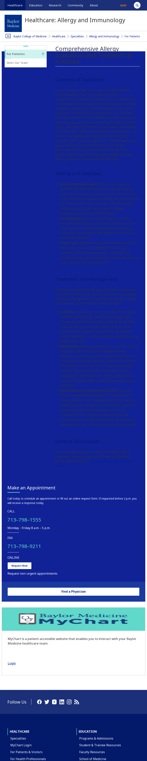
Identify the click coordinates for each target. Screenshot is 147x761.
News (83, 695)
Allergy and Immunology (104, 36)
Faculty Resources (92, 550)
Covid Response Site (93, 715)
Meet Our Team (17, 63)
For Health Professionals (28, 557)
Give (123, 5)
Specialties (77, 36)
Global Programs (91, 629)
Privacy (119, 733)
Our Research (20, 615)
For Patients (132, 36)
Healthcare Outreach (94, 615)
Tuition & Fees (89, 584)
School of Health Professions (100, 577)
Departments (19, 674)
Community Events (92, 636)
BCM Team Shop (91, 688)
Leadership (18, 701)
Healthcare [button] (15, 5)
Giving (15, 708)
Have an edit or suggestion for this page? (27, 752)
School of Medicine (92, 557)
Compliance (87, 708)
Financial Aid (88, 591)
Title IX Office (89, 702)
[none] (43, 54)
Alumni (15, 714)
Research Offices (22, 643)
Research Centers (23, 636)
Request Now (22, 212)
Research (17, 608)
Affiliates (16, 694)
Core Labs (17, 622)
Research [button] (55, 5)
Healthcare (58, 36)
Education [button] (35, 5)
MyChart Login (21, 543)
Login (15, 343)
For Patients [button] (16, 54)
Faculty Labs (19, 629)
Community (89, 608)
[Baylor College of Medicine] (13, 23)
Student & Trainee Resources (100, 543)
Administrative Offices (26, 687)
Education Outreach (93, 622)
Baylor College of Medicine (30, 36)
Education (88, 530)
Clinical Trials (20, 564)
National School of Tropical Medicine (105, 571)
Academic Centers (23, 680)
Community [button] (75, 5)
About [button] (94, 5)
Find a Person (89, 674)
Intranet (134, 733)
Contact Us (87, 667)
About (15, 660)
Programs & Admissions (96, 537)
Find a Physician (25, 245)
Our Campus (19, 667)
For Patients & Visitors (26, 550)
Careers (85, 681)
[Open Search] (137, 5)
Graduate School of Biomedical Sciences (107, 564)
